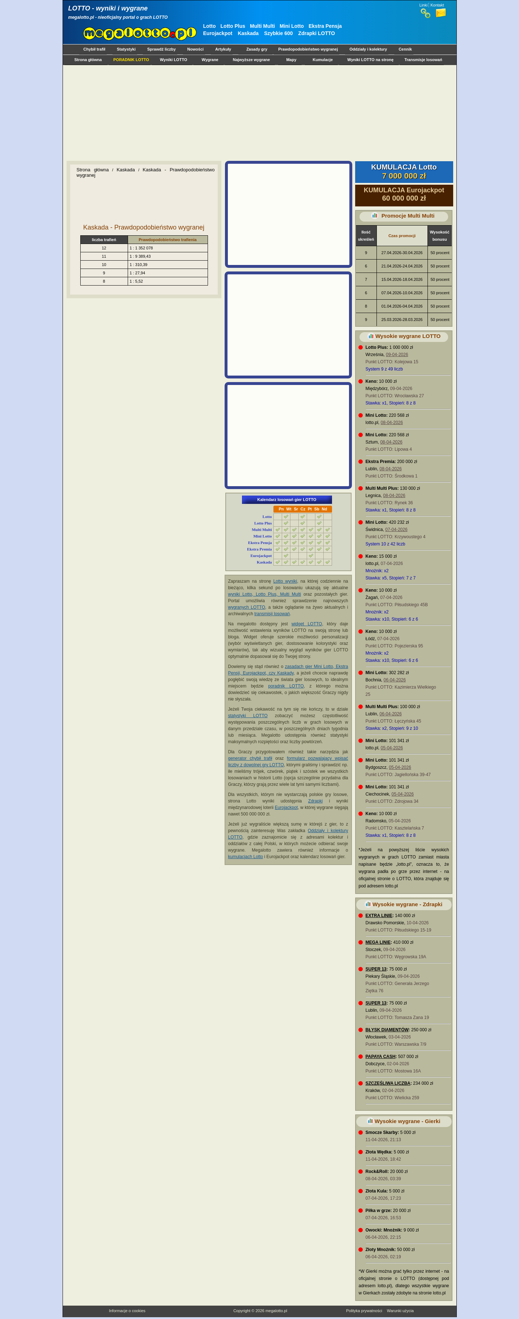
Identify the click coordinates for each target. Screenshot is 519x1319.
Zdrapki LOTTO (316, 33)
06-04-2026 (395, 679)
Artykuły (223, 49)
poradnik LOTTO (285, 686)
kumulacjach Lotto (245, 856)
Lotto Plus (233, 26)
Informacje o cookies (127, 1311)
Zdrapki (315, 801)
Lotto (209, 26)
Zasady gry (256, 49)
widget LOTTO (307, 623)
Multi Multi (262, 26)
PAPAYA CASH (381, 1056)
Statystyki (126, 49)
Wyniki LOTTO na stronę (370, 59)
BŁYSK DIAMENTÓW (387, 1029)
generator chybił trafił (250, 758)
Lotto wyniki (285, 581)
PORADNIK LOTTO (131, 59)
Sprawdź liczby (161, 49)
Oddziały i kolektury (368, 49)
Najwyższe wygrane (251, 59)
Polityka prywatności (364, 1311)
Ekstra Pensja (325, 26)
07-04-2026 (396, 529)
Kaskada (248, 33)
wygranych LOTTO (246, 607)
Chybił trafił (95, 49)
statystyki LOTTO (248, 715)
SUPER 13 (376, 969)
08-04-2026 (392, 422)
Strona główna (88, 59)
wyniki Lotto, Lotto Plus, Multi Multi (264, 594)
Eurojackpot (218, 33)
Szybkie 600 (278, 33)
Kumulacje (323, 59)
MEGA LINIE (378, 942)
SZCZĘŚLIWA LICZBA (388, 1083)
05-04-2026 (392, 747)
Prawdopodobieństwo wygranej (308, 49)
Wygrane (209, 59)
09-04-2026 (397, 354)
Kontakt (437, 5)
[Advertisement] (258, 113)
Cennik (405, 49)
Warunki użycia (400, 1311)
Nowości (195, 49)
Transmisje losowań (423, 59)
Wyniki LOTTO (173, 59)
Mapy (291, 59)
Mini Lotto (292, 26)
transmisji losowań (272, 613)
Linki (424, 5)
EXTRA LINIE (379, 915)
